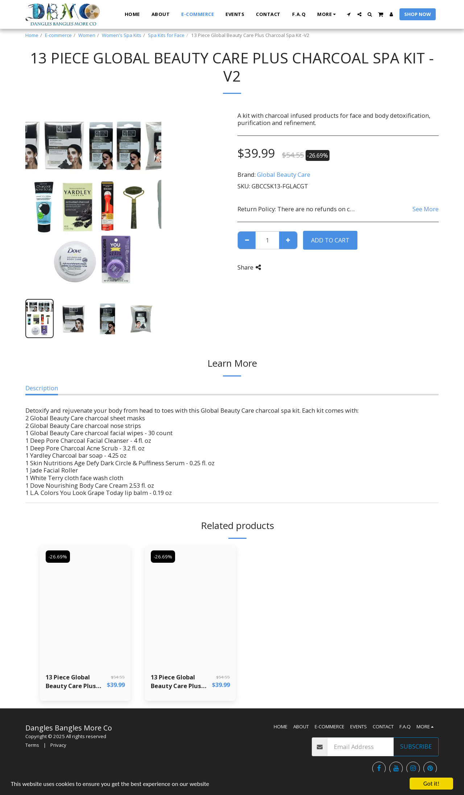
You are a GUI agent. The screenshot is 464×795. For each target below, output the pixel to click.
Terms (32, 745)
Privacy (58, 745)
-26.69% (58, 556)
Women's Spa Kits (121, 35)
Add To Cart (330, 240)
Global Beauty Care (283, 174)
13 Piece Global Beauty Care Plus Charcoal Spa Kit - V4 (181, 682)
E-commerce (58, 35)
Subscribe (416, 746)
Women (86, 35)
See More (426, 209)
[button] (349, 14)
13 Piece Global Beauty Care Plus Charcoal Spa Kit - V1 (76, 682)
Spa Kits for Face (166, 35)
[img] (85, 606)
